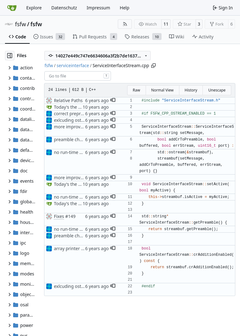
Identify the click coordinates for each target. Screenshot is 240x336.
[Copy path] (153, 65)
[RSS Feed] (125, 24)
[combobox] (77, 76)
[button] (112, 100)
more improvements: (75, 127)
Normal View (162, 90)
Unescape (216, 90)
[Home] (12, 7)
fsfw (20, 24)
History (191, 90)
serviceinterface (73, 65)
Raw (136, 90)
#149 (70, 216)
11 (165, 24)
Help (124, 8)
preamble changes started (81, 139)
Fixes (59, 216)
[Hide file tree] (9, 55)
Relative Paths (68, 100)
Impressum (98, 8)
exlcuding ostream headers (82, 120)
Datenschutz (64, 8)
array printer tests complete (82, 248)
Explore (34, 8)
